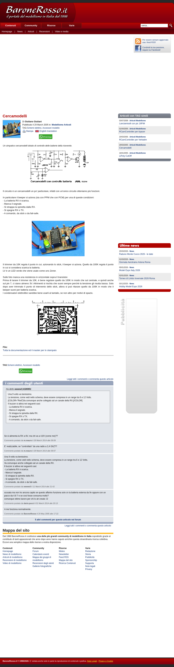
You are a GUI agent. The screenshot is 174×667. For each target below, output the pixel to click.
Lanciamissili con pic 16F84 (132, 123)
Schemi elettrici (34, 128)
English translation (48, 131)
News (20, 31)
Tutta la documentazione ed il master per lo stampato (30, 350)
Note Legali (92, 661)
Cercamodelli (125, 148)
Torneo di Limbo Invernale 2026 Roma (137, 278)
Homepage (7, 31)
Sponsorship (91, 560)
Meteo (62, 551)
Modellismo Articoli (61, 125)
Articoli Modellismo (138, 121)
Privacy (88, 569)
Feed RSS (64, 557)
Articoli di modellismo (12, 557)
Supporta (89, 563)
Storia (88, 554)
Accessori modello (51, 128)
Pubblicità (89, 557)
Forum (36, 551)
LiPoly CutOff (125, 156)
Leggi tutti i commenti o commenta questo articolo (90, 379)
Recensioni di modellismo (15, 560)
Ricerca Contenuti (67, 563)
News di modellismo (12, 554)
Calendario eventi (41, 554)
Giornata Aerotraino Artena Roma (134, 262)
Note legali (90, 566)
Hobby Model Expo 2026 (130, 286)
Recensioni (44, 31)
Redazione (90, 551)
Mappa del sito (66, 560)
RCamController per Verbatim (133, 140)
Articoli (31, 31)
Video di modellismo (12, 563)
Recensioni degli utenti (43, 563)
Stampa (29, 131)
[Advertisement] (124, 12)
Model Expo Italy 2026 (129, 270)
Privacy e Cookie (106, 661)
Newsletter (64, 554)
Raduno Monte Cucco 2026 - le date (136, 254)
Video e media (62, 31)
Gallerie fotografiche (42, 566)
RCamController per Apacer (132, 131)
